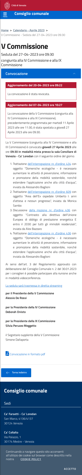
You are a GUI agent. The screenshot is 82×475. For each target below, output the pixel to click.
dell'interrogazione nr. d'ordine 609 (49, 191)
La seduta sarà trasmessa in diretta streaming (34, 285)
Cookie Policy (31, 459)
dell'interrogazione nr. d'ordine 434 (49, 164)
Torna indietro (16, 372)
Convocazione (17, 73)
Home (5, 30)
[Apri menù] (5, 14)
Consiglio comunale (31, 13)
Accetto (70, 469)
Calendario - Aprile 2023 (29, 30)
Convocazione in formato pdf (25, 354)
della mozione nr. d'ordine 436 (49, 210)
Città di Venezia (15, 5)
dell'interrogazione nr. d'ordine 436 (49, 233)
